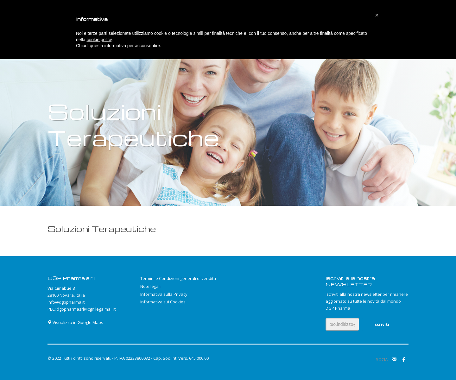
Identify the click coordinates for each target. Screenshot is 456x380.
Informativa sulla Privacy (163, 294)
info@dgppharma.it (66, 302)
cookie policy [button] (98, 39)
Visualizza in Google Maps (75, 322)
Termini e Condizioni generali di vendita (178, 278)
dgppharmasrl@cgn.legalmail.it (86, 309)
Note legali (150, 286)
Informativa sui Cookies (163, 302)
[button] (377, 15)
